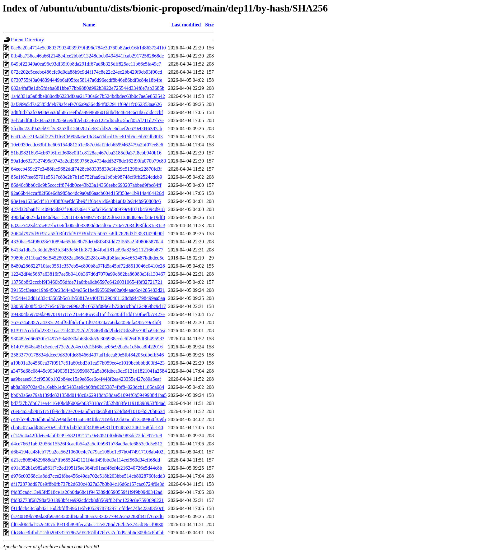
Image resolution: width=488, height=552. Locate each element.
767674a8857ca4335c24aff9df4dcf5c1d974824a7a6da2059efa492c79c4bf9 (86, 322)
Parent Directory (27, 39)
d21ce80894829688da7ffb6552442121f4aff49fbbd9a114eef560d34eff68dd (85, 459)
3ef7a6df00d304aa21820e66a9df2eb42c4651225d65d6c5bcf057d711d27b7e (87, 120)
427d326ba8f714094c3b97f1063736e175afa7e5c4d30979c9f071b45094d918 (88, 209)
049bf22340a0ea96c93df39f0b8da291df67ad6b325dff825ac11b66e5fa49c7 (86, 64)
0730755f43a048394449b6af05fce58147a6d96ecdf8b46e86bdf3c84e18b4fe (86, 80)
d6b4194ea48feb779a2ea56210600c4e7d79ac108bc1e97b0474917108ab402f (88, 451)
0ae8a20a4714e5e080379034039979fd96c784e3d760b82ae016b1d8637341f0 (88, 47)
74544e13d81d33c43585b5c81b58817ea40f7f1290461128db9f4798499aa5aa (88, 298)
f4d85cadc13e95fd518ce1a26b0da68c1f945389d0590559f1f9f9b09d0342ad (86, 492)
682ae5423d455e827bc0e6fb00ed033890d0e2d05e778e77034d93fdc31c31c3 (88, 225)
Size (209, 24)
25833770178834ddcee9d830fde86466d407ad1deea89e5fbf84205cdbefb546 (87, 354)
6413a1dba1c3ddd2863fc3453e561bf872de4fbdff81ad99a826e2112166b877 (87, 249)
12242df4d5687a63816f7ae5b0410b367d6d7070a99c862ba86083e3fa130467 (88, 274)
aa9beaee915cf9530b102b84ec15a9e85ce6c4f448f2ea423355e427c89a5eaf (86, 379)
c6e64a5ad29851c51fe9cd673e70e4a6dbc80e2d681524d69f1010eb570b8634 (88, 411)
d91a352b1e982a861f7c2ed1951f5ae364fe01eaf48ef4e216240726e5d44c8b (86, 468)
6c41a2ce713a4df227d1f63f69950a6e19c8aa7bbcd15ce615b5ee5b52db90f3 (87, 136)
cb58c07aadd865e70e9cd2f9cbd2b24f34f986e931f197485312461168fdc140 (87, 427)
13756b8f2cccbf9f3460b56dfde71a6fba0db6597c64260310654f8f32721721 (86, 282)
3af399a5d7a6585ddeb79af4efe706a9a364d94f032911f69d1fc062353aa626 (86, 104)
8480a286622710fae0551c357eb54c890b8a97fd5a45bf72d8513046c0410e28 (88, 266)
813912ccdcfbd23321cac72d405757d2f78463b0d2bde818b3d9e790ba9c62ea (88, 330)
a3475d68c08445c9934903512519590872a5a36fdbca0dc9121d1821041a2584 (89, 371)
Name (89, 24)
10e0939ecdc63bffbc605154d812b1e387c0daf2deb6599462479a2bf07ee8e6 (87, 144)
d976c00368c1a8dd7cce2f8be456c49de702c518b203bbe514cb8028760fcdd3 (88, 476)
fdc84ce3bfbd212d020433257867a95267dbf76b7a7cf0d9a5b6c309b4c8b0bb (87, 532)
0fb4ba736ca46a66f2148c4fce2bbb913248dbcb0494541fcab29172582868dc (87, 55)
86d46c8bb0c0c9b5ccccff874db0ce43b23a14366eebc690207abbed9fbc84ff (86, 185)
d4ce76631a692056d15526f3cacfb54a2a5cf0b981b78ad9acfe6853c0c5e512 (86, 443)
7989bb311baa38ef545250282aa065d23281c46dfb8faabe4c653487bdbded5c (87, 257)
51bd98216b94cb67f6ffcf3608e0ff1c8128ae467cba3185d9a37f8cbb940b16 (86, 152)
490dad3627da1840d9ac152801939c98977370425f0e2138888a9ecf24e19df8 (88, 217)
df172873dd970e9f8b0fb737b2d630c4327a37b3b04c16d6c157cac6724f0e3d (87, 484)
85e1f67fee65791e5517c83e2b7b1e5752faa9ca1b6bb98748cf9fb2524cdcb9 (86, 177)
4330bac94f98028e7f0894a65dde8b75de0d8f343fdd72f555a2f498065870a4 (87, 241)
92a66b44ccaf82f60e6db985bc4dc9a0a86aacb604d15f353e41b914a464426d (87, 193)
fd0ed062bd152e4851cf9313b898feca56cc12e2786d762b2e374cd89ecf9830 (87, 524)
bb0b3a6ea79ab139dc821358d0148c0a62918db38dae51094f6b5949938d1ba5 (89, 395)
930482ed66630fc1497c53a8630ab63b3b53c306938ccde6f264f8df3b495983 (87, 338)
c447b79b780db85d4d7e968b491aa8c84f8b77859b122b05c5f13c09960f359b (88, 419)
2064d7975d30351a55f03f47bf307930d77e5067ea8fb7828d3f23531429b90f (87, 233)
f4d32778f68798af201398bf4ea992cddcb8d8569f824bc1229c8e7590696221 (87, 500)
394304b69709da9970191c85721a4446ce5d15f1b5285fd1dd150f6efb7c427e (88, 314)
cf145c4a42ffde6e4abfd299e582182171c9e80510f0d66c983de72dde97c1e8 (86, 435)
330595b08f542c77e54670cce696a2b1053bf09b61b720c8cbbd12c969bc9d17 (88, 306)
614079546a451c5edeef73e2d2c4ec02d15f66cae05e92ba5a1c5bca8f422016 (87, 346)
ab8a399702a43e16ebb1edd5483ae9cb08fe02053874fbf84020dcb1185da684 (87, 387)
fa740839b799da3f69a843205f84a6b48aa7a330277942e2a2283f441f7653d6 (87, 516)
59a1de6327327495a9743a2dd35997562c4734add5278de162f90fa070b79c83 (88, 160)
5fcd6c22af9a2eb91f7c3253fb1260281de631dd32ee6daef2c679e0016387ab (86, 128)
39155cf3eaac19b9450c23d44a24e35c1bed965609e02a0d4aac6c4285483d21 (88, 290)
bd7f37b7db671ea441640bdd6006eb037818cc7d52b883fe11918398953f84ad (88, 403)
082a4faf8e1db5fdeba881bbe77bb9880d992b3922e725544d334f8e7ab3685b (87, 88)
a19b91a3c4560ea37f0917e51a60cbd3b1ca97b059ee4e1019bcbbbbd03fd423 (88, 363)
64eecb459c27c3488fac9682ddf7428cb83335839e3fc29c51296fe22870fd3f (86, 169)
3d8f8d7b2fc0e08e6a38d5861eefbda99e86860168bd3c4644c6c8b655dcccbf (87, 112)
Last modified (186, 24)
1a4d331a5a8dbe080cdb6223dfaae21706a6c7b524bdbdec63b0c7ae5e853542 (88, 96)
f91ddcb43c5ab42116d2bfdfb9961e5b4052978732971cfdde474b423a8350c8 (88, 508)
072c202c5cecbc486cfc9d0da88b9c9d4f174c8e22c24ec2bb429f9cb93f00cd (86, 72)
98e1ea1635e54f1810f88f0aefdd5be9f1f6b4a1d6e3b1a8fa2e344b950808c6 (86, 201)
